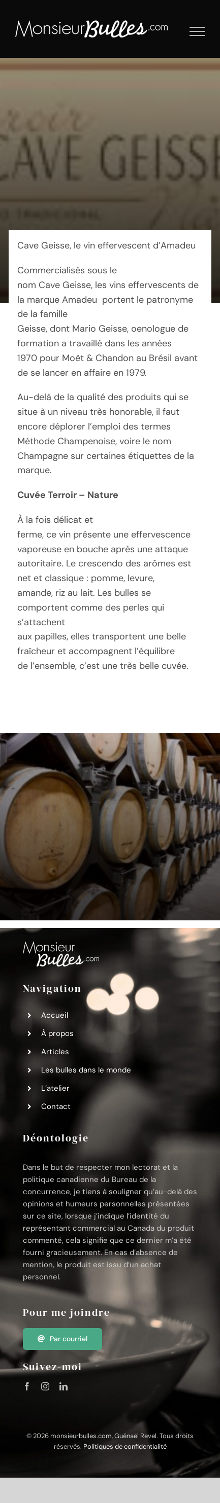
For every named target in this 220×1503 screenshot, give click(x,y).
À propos (57, 1033)
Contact (56, 1106)
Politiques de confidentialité (125, 1446)
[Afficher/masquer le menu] (197, 31)
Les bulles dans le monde (86, 1070)
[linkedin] (63, 1386)
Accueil (54, 1015)
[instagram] (45, 1386)
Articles (55, 1052)
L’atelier (55, 1088)
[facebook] (27, 1386)
